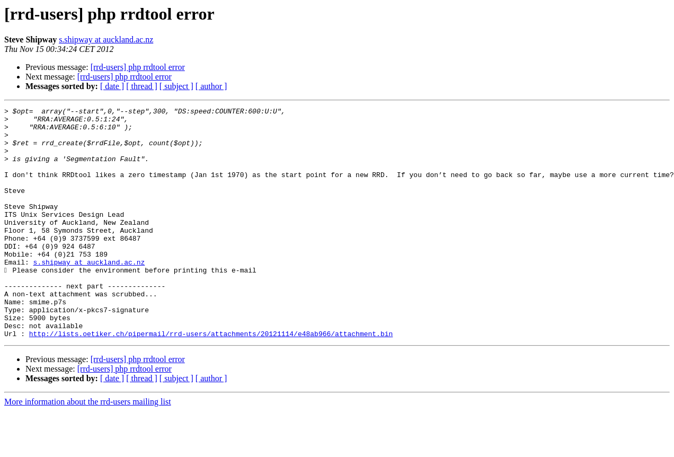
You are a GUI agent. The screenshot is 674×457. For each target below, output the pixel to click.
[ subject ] (176, 86)
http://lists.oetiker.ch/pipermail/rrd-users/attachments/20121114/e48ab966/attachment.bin (211, 379)
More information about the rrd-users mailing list (87, 447)
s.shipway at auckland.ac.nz (106, 39)
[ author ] (211, 86)
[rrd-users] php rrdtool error (138, 67)
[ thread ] (141, 86)
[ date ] (112, 86)
